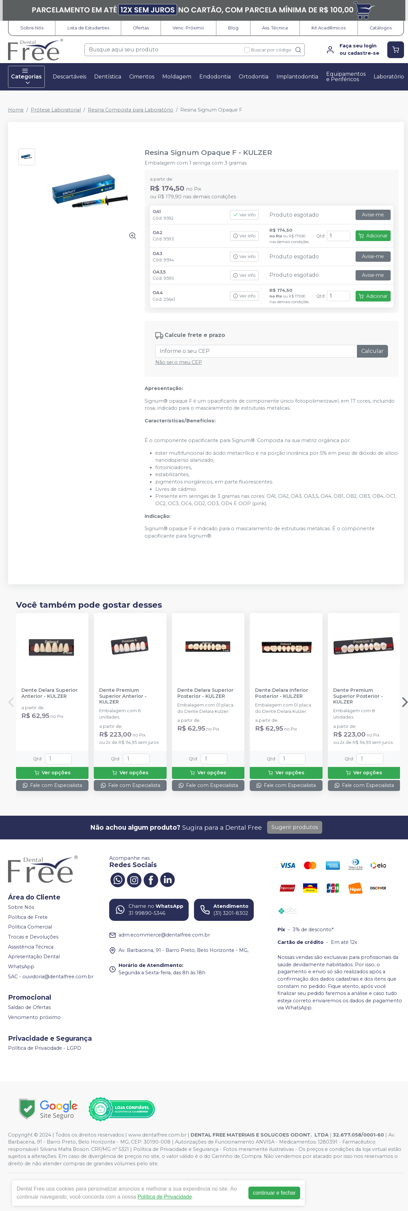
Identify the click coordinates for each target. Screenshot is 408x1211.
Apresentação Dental (34, 957)
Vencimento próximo (34, 1017)
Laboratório (389, 76)
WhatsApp (21, 967)
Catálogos (381, 27)
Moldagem (176, 76)
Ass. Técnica (275, 27)
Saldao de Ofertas (29, 1007)
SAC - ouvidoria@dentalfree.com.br (50, 977)
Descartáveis (69, 76)
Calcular (372, 351)
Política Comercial (30, 927)
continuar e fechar (274, 1193)
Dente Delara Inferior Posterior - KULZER (281, 693)
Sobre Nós (31, 27)
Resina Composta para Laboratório (130, 110)
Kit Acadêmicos (329, 27)
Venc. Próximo (188, 27)
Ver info (244, 214)
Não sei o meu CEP (178, 362)
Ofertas (141, 27)
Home (16, 110)
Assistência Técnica (30, 947)
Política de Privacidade (165, 1197)
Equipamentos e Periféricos (346, 76)
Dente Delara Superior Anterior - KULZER (49, 693)
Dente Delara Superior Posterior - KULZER (205, 693)
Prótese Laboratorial (56, 110)
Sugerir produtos (294, 827)
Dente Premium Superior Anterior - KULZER (123, 696)
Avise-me (373, 215)
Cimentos (141, 76)
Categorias (26, 76)
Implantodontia (297, 76)
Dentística (107, 76)
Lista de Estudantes (88, 27)
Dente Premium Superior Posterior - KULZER (358, 696)
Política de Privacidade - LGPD (44, 1048)
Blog (233, 27)
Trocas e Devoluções (33, 937)
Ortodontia (253, 76)
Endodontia (215, 76)
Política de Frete (28, 917)
